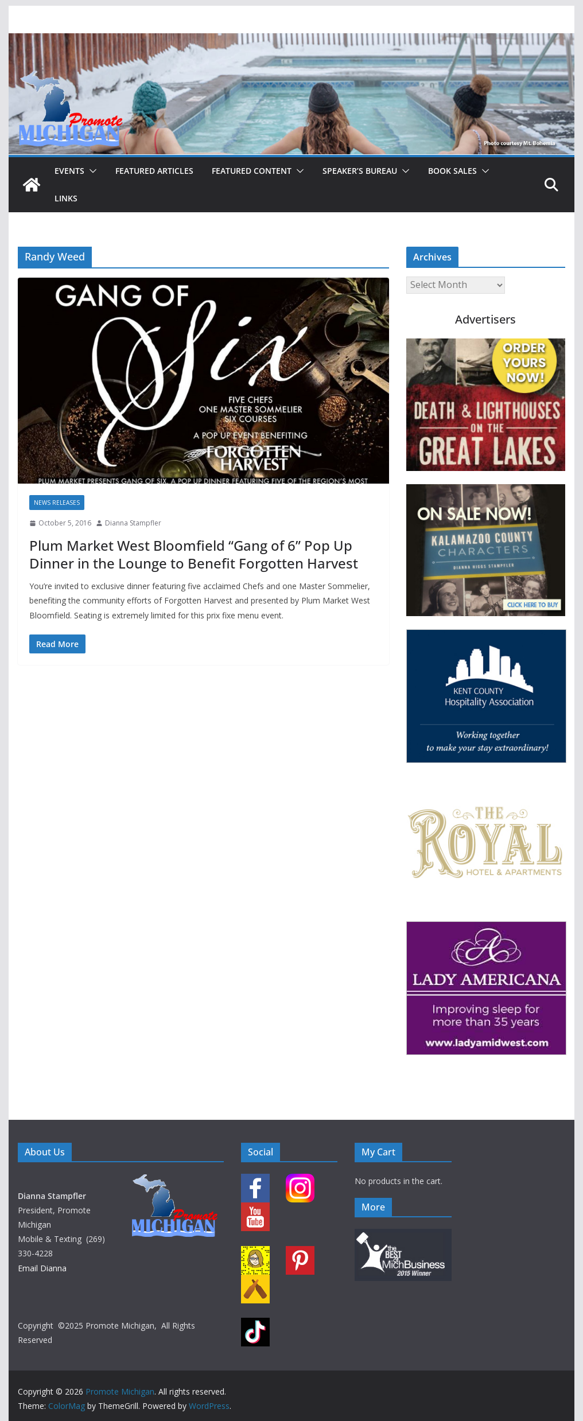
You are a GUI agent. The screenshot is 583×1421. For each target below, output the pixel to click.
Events (69, 170)
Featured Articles (154, 170)
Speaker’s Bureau (359, 170)
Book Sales (452, 170)
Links (66, 198)
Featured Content (252, 170)
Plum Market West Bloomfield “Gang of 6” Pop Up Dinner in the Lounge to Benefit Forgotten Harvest (193, 554)
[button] (90, 171)
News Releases (57, 503)
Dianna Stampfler (133, 523)
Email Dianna (42, 1268)
